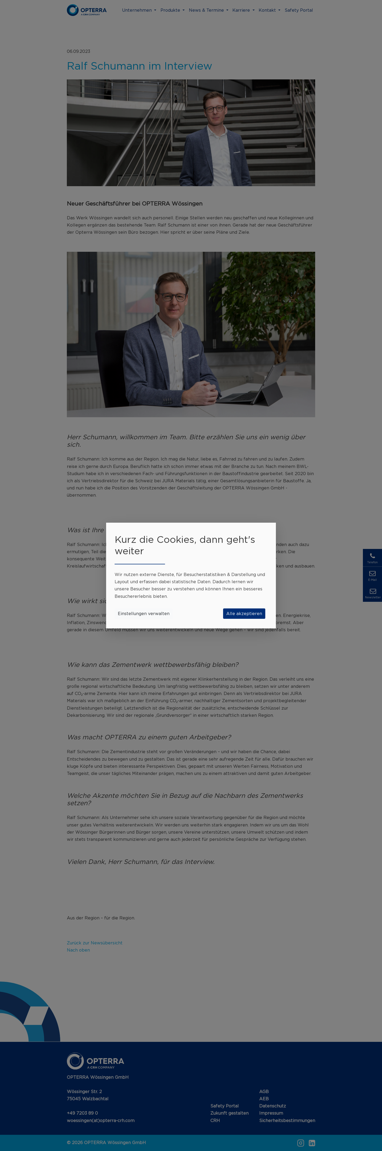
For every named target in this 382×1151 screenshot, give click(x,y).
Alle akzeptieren (244, 613)
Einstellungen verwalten (144, 613)
